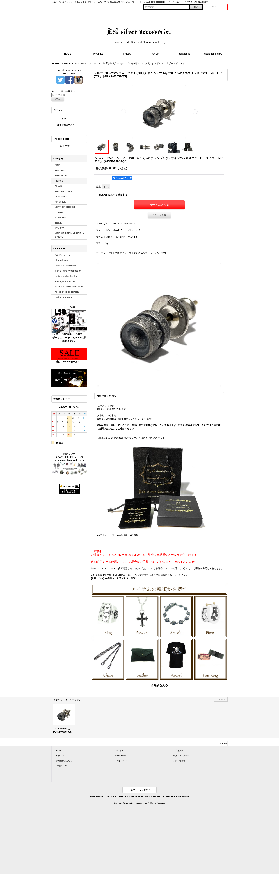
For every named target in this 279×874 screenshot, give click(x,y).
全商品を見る (159, 685)
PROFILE (98, 53)
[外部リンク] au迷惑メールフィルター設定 (113, 578)
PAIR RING (176, 796)
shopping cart (62, 766)
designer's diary (213, 53)
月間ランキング (122, 761)
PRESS (127, 53)
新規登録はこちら (65, 125)
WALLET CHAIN (142, 796)
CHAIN (130, 796)
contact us (184, 53)
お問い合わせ (159, 215)
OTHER (185, 796)
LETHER (166, 796)
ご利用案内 (178, 750)
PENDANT (101, 796)
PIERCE (122, 796)
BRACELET (112, 796)
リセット (222, 699)
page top (223, 743)
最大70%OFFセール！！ (69, 361)
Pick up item (120, 750)
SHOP (155, 53)
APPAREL (156, 796)
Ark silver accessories (136, 803)
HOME (67, 53)
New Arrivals (120, 756)
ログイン (61, 119)
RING (92, 796)
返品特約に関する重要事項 (113, 194)
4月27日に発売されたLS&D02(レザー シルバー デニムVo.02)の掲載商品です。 (69, 337)
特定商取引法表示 (181, 756)
